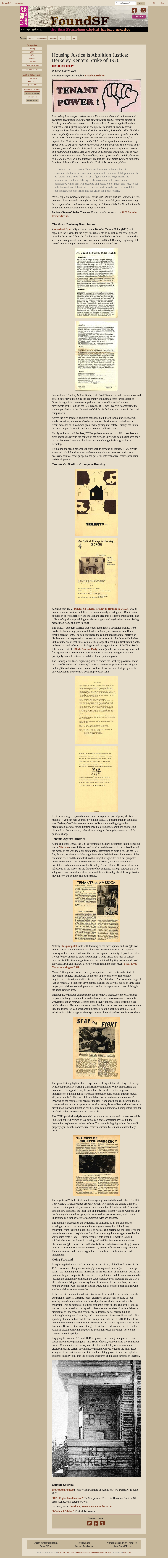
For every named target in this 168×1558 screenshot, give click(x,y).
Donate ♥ (139, 16)
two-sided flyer (62, 229)
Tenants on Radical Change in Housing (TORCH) (101, 608)
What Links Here (32, 70)
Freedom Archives (95, 75)
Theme (61, 38)
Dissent (32, 58)
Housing (32, 49)
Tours (68, 38)
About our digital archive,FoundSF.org (46, 1544)
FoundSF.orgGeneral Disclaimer (84, 1544)
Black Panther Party (85, 649)
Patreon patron (32, 100)
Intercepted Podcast (63, 1489)
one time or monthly (32, 93)
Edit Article (32, 81)
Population (53, 38)
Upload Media (32, 85)
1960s (32, 52)
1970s (32, 55)
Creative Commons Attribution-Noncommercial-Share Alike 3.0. (84, 1552)
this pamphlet (69, 946)
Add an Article (32, 78)
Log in (163, 3)
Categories (32, 45)
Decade (31, 38)
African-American (32, 65)
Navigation (19, 3)
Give (74, 38)
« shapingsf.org (31, 29)
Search (141, 3)
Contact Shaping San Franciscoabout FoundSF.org (122, 1544)
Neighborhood (41, 38)
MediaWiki (127, 1552)
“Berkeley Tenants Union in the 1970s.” (92, 1506)
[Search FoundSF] (125, 3)
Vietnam (64, 847)
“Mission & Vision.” (63, 1511)
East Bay (32, 62)
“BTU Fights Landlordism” (67, 1498)
